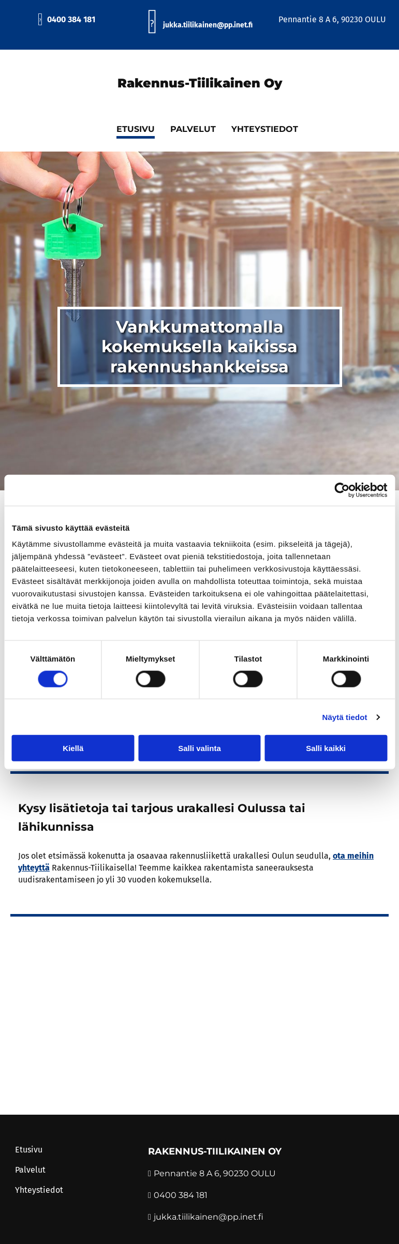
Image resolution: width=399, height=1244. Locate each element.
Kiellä (73, 748)
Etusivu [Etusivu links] (135, 129)
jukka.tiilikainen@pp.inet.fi (208, 1217)
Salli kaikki (326, 748)
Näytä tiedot (344, 716)
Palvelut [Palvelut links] (193, 129)
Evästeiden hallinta (46, 1112)
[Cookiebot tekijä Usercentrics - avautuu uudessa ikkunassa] (342, 490)
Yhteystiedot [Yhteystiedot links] (264, 129)
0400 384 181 (66, 19)
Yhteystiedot (39, 1190)
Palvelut (30, 1170)
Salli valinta (199, 748)
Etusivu (28, 1150)
